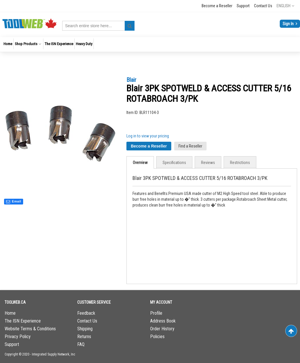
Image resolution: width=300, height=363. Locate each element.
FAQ (80, 344)
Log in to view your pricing (147, 136)
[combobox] (98, 26)
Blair (131, 79)
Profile (156, 313)
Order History (162, 328)
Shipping (85, 328)
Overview (140, 162)
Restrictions (240, 162)
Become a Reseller (217, 5)
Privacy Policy (18, 336)
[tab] (140, 162)
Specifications (174, 162)
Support (243, 5)
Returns (84, 336)
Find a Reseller (190, 146)
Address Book (163, 321)
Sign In (289, 23)
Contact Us (263, 5)
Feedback (86, 313)
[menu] (150, 44)
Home (10, 313)
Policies (157, 336)
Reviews (208, 162)
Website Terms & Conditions (30, 328)
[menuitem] (7, 43)
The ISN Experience (23, 321)
